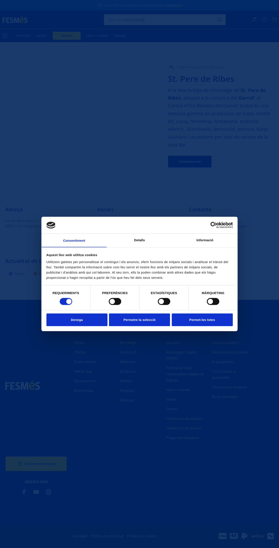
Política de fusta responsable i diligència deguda (185, 374)
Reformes (128, 361)
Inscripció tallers (225, 342)
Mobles (126, 381)
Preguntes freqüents (182, 437)
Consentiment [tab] (74, 240)
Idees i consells (97, 35)
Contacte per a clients (229, 387)
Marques (127, 400)
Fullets (79, 342)
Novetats (127, 390)
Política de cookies (142, 536)
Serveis (42, 35)
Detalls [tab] (139, 240)
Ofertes (67, 36)
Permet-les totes (202, 320)
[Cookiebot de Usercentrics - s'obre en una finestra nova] (214, 225)
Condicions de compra (184, 418)
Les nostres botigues (36, 463)
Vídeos (171, 399)
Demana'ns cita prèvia (230, 352)
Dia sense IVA (85, 381)
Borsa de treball (225, 396)
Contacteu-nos (190, 161)
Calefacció (128, 352)
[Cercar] (165, 19)
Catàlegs (120, 35)
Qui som (173, 342)
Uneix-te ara (174, 5)
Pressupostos (223, 361)
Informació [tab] (204, 240)
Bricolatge (128, 342)
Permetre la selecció (139, 320)
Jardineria (128, 371)
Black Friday (84, 390)
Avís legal (79, 536)
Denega (77, 320)
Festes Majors (85, 361)
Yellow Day (83, 371)
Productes (23, 35)
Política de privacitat (107, 536)
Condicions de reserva (184, 428)
